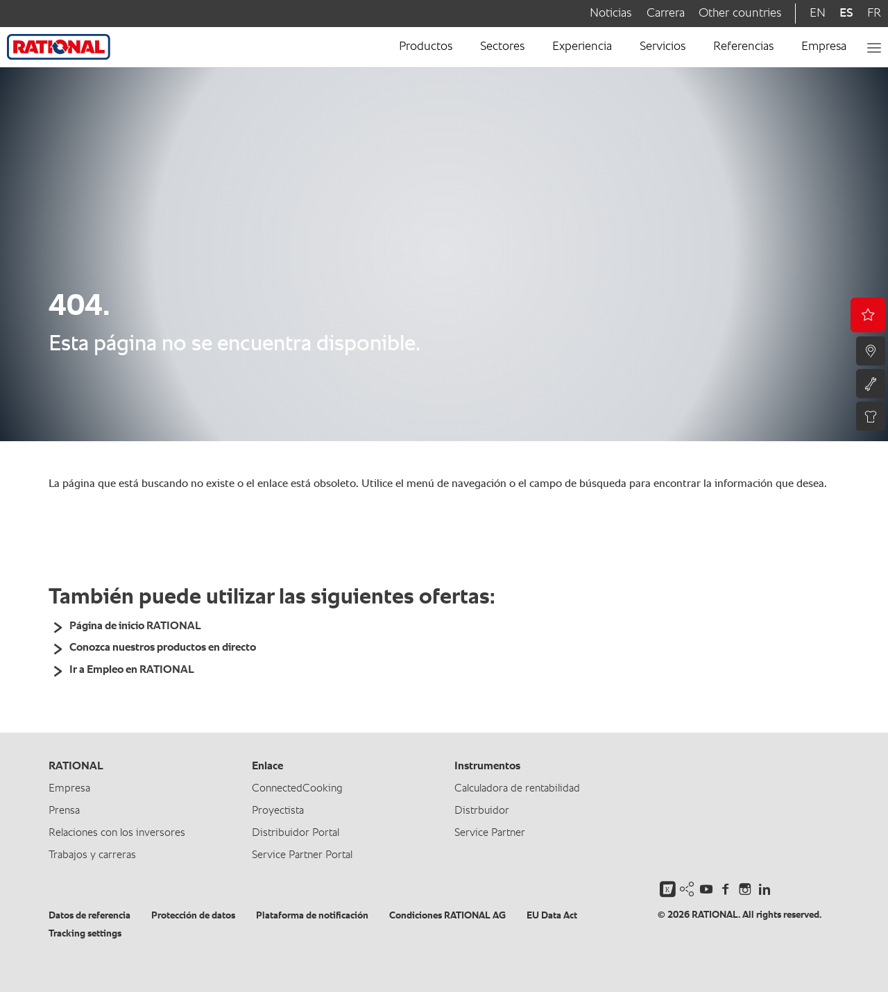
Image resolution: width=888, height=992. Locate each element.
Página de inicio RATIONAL (135, 626)
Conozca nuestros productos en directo (162, 647)
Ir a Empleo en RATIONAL (131, 670)
